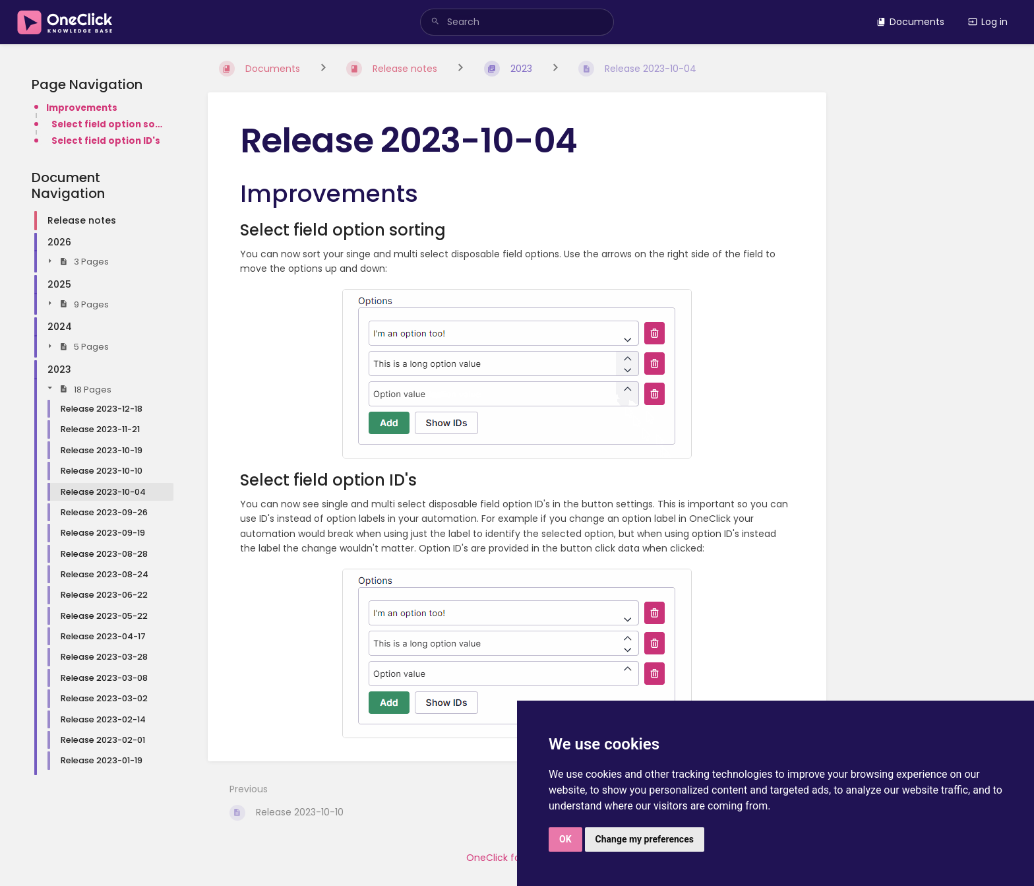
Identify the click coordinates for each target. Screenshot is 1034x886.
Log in (988, 21)
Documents (910, 21)
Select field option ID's (105, 141)
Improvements (81, 108)
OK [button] (565, 839)
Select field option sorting (108, 124)
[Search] (435, 22)
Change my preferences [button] (644, 839)
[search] (517, 22)
